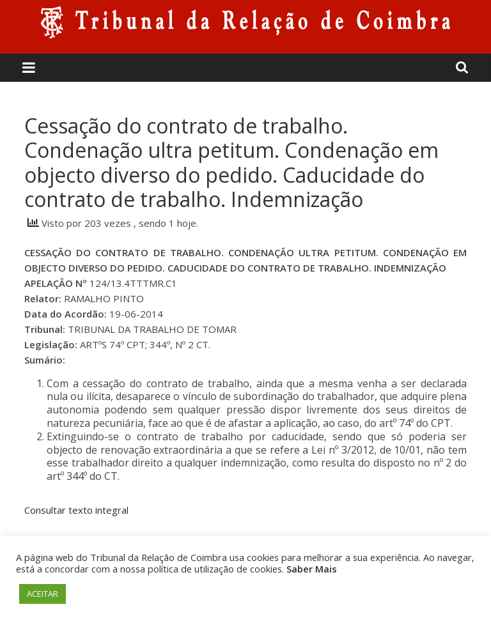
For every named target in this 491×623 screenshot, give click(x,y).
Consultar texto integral (76, 510)
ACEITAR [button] (42, 593)
